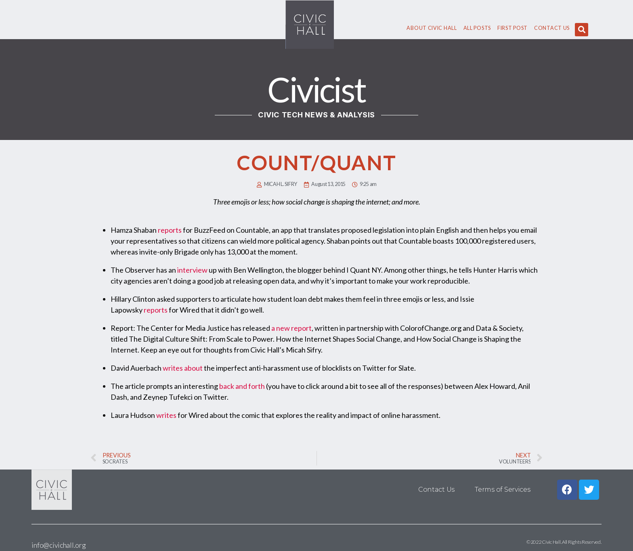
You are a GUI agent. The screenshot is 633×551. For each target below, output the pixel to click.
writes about (183, 367)
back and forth (242, 386)
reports (170, 229)
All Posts (477, 28)
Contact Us (552, 28)
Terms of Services (502, 489)
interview (192, 269)
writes (166, 415)
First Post (512, 28)
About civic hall (432, 28)
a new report (291, 328)
